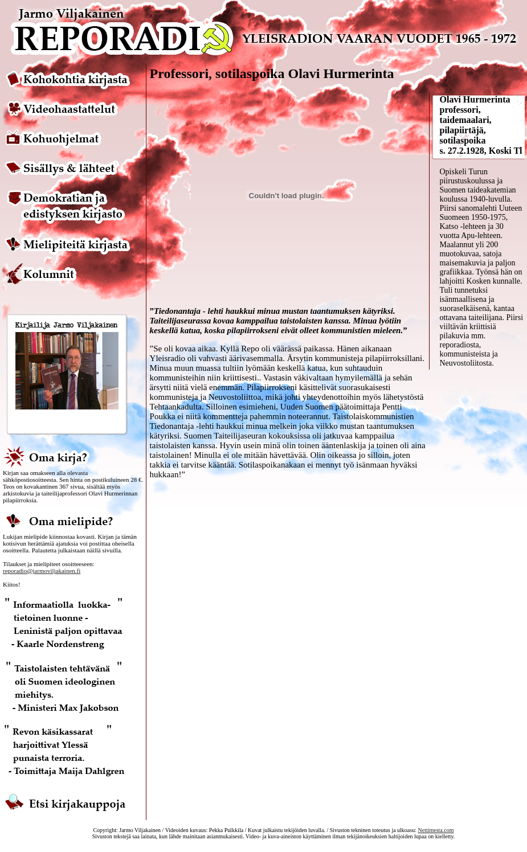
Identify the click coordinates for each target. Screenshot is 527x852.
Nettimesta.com (436, 830)
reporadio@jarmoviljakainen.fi (41, 570)
